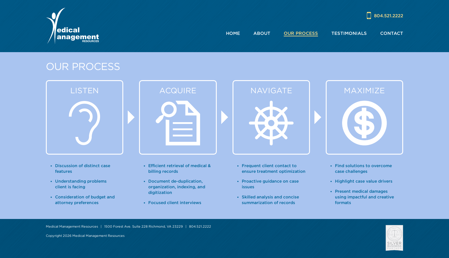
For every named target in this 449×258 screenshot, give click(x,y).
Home (233, 33)
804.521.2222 (388, 15)
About (261, 33)
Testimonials (349, 33)
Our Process (301, 33)
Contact (391, 33)
